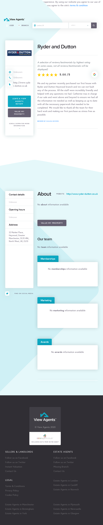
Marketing (46, 300)
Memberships (48, 258)
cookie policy (37, 5)
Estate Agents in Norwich (66, 489)
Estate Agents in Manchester (19, 504)
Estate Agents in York (16, 513)
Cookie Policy (11, 495)
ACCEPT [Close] (5, 11)
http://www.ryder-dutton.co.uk (21, 84)
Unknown (17, 72)
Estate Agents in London (66, 480)
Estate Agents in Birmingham (19, 509)
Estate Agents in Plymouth (67, 504)
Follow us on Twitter (15, 462)
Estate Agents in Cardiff (66, 485)
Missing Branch (61, 466)
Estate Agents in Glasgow (66, 513)
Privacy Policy (12, 490)
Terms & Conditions (15, 486)
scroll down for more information (19, 125)
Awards (45, 341)
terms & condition (79, 5)
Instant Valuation (13, 466)
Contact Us (10, 471)
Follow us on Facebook (16, 457)
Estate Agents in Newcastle (67, 509)
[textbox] (80, 25)
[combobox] (80, 25)
